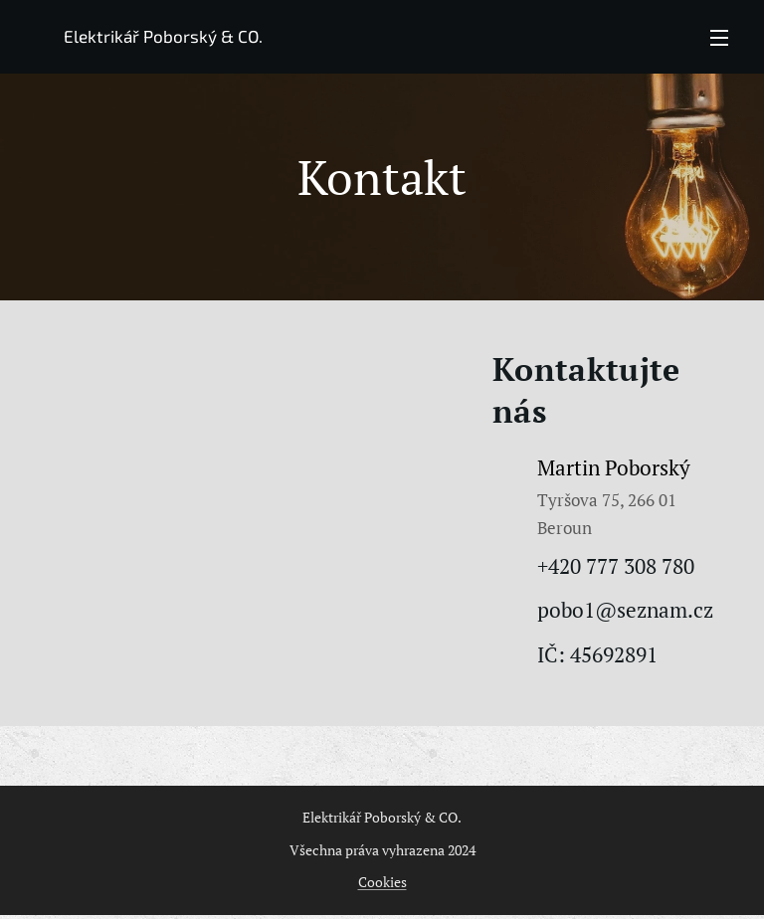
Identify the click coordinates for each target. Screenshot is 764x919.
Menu (719, 38)
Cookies (382, 881)
